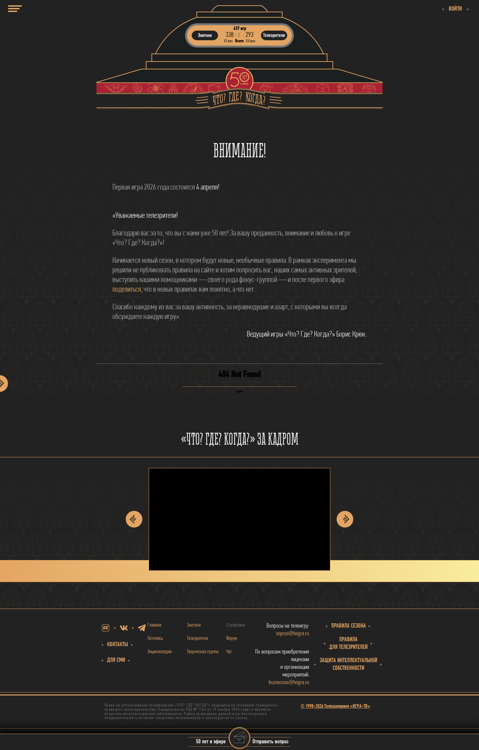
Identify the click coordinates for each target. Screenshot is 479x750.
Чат (229, 652)
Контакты (117, 645)
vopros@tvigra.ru (292, 634)
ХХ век (228, 41)
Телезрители (197, 638)
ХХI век (250, 41)
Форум (231, 638)
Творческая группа (203, 652)
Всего (239, 41)
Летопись (155, 638)
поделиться (126, 290)
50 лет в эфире (211, 742)
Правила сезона (348, 626)
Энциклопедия (159, 652)
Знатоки (194, 625)
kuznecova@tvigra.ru (289, 682)
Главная (154, 625)
